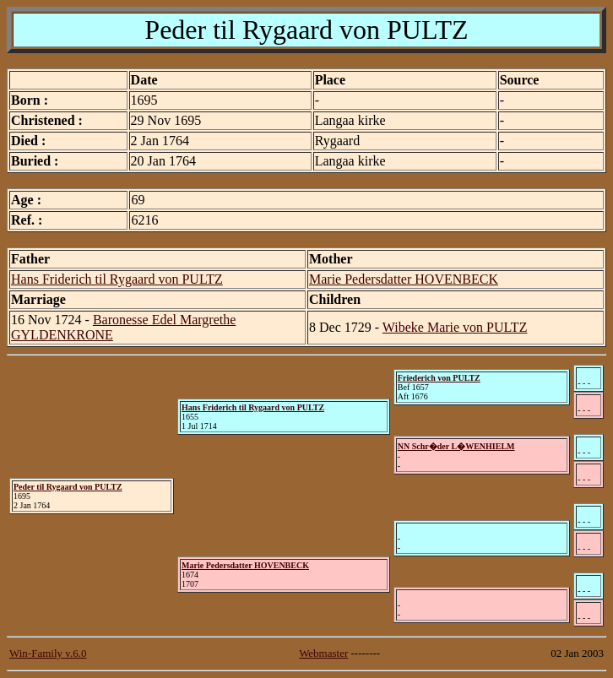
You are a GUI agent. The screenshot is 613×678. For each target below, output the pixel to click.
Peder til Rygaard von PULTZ (68, 486)
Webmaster (323, 653)
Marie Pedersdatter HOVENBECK (403, 279)
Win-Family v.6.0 (47, 653)
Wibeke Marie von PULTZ (455, 327)
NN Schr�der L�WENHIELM (456, 446)
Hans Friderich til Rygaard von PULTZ (117, 279)
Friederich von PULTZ (439, 377)
